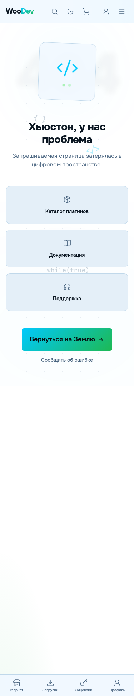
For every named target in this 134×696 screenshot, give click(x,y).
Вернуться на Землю (67, 339)
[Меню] (121, 11)
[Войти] (106, 11)
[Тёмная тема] (70, 11)
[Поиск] (54, 11)
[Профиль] (117, 685)
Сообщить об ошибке (67, 360)
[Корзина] (86, 11)
